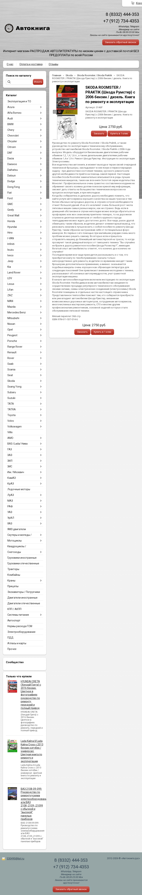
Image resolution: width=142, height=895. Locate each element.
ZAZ (10, 295)
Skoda (11, 380)
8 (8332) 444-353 (122, 14)
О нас (10, 64)
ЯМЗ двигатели (16, 529)
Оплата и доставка (31, 64)
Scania (11, 369)
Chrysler (12, 141)
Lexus (10, 283)
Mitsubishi (13, 318)
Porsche (12, 340)
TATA (10, 403)
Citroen (11, 147)
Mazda (11, 306)
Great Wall (13, 215)
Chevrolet (13, 135)
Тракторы (13, 569)
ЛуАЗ (10, 495)
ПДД (10, 637)
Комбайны (13, 574)
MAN (10, 301)
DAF (9, 152)
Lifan (10, 289)
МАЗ (10, 500)
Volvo (10, 420)
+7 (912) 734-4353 (121, 21)
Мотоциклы (14, 540)
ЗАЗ (9, 455)
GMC (10, 204)
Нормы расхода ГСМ (19, 626)
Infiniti (10, 244)
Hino (10, 232)
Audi (10, 118)
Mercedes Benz (16, 312)
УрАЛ (10, 517)
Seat (10, 375)
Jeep (10, 261)
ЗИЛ (9, 460)
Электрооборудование (21, 631)
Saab (10, 363)
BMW (10, 124)
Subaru (11, 392)
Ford (10, 198)
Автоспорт (13, 620)
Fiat (9, 192)
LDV (9, 278)
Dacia (10, 158)
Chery (10, 129)
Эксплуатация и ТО (19, 101)
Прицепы (12, 586)
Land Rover (14, 272)
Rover (10, 358)
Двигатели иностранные (22, 597)
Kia (9, 266)
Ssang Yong (14, 386)
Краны (11, 580)
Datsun (11, 175)
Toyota (11, 415)
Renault (11, 352)
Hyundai (12, 226)
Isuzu (10, 249)
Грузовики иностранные (22, 557)
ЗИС (9, 466)
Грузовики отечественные (23, 563)
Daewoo (12, 164)
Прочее (11, 649)
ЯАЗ (9, 523)
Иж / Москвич (15, 472)
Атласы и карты (16, 643)
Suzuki (11, 398)
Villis (10, 432)
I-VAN (10, 238)
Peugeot (12, 335)
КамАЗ (11, 477)
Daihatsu (12, 169)
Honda (11, 221)
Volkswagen (14, 426)
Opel (10, 329)
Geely (10, 209)
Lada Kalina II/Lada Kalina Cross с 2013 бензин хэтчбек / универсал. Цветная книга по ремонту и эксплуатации (32, 751)
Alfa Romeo (14, 112)
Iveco (10, 255)
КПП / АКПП (14, 609)
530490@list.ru (15, 858)
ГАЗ (9, 449)
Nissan (11, 323)
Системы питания (18, 614)
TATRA (11, 409)
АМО (10, 437)
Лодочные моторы (18, 489)
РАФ (10, 506)
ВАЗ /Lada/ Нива (17, 443)
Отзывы (53, 64)
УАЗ (9, 512)
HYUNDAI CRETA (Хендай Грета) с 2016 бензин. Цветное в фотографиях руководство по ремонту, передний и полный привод (31, 695)
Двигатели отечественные (23, 603)
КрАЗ (10, 483)
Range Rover (14, 346)
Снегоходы (14, 552)
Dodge (11, 181)
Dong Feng (13, 186)
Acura (10, 107)
